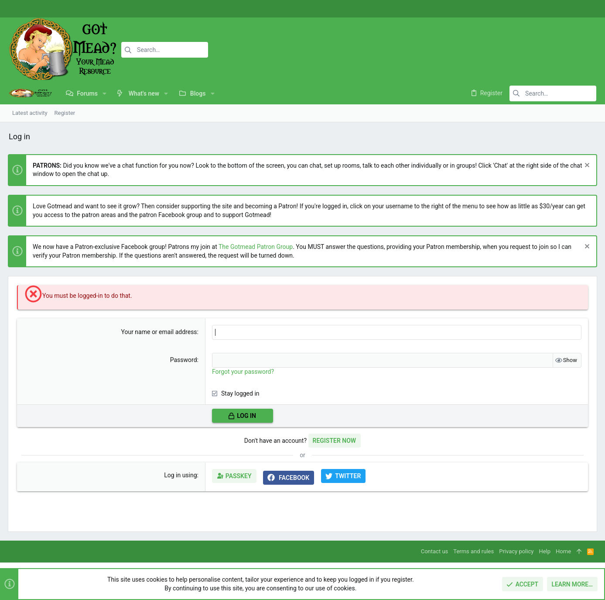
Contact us (434, 551)
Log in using (180, 475)
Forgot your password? (243, 371)
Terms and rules (473, 551)
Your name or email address (159, 331)
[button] (104, 93)
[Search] (164, 50)
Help (544, 551)
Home (563, 551)
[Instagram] (572, 9)
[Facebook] (559, 9)
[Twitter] (585, 9)
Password (183, 359)
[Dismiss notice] (585, 166)
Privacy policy (516, 551)
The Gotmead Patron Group (256, 246)
